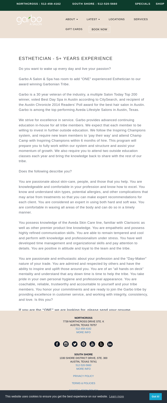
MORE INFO (83, 332)
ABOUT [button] (72, 19)
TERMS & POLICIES (83, 383)
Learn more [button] (116, 396)
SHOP (160, 3)
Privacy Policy (83, 376)
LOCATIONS (117, 19)
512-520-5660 (107, 3)
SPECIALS (142, 3)
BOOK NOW (99, 29)
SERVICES (141, 19)
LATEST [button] (93, 19)
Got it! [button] (155, 396)
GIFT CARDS (74, 29)
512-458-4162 (51, 3)
